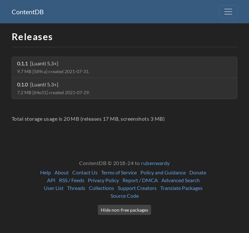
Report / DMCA (140, 180)
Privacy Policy (103, 180)
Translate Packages (181, 188)
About (61, 172)
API (51, 180)
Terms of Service (119, 172)
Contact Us (85, 172)
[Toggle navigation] (228, 11)
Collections (101, 188)
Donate (197, 172)
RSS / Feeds (71, 180)
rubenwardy (155, 163)
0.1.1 (53, 67)
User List (54, 188)
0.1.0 (53, 88)
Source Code (125, 196)
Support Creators (137, 188)
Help (45, 172)
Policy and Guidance (163, 172)
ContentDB (28, 12)
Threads (76, 188)
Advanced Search (180, 180)
